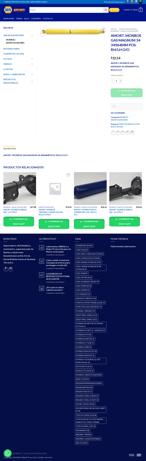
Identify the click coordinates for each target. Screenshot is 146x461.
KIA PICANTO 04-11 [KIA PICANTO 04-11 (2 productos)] (84, 366)
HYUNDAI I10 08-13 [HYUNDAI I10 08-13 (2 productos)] (83, 347)
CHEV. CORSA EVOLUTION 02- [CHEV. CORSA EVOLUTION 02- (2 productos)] (88, 258)
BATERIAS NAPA (11, 48)
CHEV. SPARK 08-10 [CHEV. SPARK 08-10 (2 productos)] (83, 286)
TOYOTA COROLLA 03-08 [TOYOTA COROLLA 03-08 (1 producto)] (86, 415)
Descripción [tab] (9, 149)
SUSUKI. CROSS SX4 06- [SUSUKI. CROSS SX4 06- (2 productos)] (85, 404)
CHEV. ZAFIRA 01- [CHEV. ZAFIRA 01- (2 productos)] (83, 290)
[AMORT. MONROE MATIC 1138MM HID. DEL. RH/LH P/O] (90, 188)
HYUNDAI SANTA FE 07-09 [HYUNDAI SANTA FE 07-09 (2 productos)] (86, 351)
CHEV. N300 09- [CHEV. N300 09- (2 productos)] (82, 273)
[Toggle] (32, 35)
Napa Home (8, 19)
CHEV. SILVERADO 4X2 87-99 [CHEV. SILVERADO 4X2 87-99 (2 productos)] (87, 282)
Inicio (114, 29)
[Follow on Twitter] (136, 2)
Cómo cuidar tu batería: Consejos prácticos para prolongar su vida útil (58, 262)
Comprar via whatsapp (20, 221)
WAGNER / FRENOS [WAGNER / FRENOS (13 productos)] (83, 435)
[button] (127, 94)
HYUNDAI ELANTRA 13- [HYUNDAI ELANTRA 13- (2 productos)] (85, 339)
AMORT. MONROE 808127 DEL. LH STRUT (120, 211)
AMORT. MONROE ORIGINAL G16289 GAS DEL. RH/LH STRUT (51, 212)
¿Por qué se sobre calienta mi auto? (55, 288)
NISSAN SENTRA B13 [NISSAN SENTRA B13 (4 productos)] (84, 387)
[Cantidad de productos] (116, 80)
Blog (26, 19)
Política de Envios (12, 453)
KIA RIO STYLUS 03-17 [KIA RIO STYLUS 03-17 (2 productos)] (85, 371)
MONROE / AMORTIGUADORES (125, 31)
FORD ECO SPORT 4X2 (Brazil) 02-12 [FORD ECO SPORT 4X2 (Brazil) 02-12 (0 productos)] (90, 303)
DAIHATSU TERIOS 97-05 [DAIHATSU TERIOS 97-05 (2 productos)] (86, 298)
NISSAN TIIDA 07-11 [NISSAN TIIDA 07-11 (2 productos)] (84, 392)
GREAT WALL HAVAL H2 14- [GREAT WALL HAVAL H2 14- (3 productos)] (87, 315)
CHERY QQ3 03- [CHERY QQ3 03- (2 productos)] (82, 250)
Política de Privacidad (34, 453)
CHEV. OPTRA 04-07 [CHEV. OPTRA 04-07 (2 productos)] (84, 277)
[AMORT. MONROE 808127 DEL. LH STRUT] (125, 188)
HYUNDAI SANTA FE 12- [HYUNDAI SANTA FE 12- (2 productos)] (85, 355)
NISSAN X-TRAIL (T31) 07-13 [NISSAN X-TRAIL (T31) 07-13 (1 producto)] (87, 400)
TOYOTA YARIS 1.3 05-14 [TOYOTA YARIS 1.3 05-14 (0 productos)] (85, 426)
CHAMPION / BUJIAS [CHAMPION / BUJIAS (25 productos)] (84, 246)
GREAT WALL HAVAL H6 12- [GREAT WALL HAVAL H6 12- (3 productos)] (87, 319)
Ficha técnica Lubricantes (114, 2)
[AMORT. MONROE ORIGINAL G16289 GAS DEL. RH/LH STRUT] (55, 188)
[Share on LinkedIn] (132, 132)
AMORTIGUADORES (128, 29)
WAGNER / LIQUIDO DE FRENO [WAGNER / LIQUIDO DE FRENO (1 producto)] (88, 439)
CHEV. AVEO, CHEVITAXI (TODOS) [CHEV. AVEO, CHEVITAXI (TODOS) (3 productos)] (89, 254)
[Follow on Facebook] (128, 2)
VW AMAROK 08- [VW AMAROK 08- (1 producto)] (83, 430)
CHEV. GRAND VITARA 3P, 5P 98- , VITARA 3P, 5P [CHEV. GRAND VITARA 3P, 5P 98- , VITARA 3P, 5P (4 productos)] (89, 267)
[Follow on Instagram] (132, 2)
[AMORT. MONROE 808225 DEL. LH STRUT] (19, 188)
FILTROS (7, 59)
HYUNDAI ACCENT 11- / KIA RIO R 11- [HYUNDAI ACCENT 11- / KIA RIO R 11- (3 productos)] (91, 330)
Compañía (36, 19)
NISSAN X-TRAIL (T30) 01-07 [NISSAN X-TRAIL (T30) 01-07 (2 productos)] (87, 396)
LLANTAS (8, 69)
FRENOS (7, 64)
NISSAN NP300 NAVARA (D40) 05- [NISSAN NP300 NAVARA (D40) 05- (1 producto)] (89, 383)
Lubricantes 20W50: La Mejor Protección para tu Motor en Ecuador (58, 249)
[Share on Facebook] (113, 132)
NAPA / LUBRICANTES (14, 74)
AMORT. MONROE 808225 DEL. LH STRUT (15, 211)
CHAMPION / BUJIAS (13, 53)
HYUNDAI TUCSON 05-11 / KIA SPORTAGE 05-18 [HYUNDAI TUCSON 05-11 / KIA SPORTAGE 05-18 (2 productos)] (88, 361)
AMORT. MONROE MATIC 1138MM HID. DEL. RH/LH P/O (85, 212)
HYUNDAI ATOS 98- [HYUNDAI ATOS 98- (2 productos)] (84, 335)
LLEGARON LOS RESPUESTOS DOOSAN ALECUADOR (57, 276)
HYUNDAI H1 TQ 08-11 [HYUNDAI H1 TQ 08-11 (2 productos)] (85, 343)
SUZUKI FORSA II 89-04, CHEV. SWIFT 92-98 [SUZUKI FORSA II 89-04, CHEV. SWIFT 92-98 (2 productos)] (90, 409)
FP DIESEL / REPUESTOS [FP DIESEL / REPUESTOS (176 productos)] (85, 311)
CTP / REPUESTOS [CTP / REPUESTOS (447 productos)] (83, 294)
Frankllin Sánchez (44, 457)
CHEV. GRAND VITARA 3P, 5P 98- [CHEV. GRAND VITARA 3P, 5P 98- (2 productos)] (88, 262)
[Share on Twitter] (118, 132)
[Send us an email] (140, 2)
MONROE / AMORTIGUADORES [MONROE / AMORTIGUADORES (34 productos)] (89, 375)
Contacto (48, 19)
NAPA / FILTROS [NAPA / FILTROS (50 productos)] (82, 379)
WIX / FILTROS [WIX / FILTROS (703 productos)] (82, 443)
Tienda (19, 19)
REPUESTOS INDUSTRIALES (10, 81)
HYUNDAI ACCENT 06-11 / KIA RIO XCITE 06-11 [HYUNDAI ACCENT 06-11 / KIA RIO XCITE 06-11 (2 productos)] (89, 324)
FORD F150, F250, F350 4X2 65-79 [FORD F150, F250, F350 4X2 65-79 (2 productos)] (88, 307)
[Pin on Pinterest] (127, 132)
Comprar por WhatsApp (127, 92)
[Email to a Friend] (123, 132)
